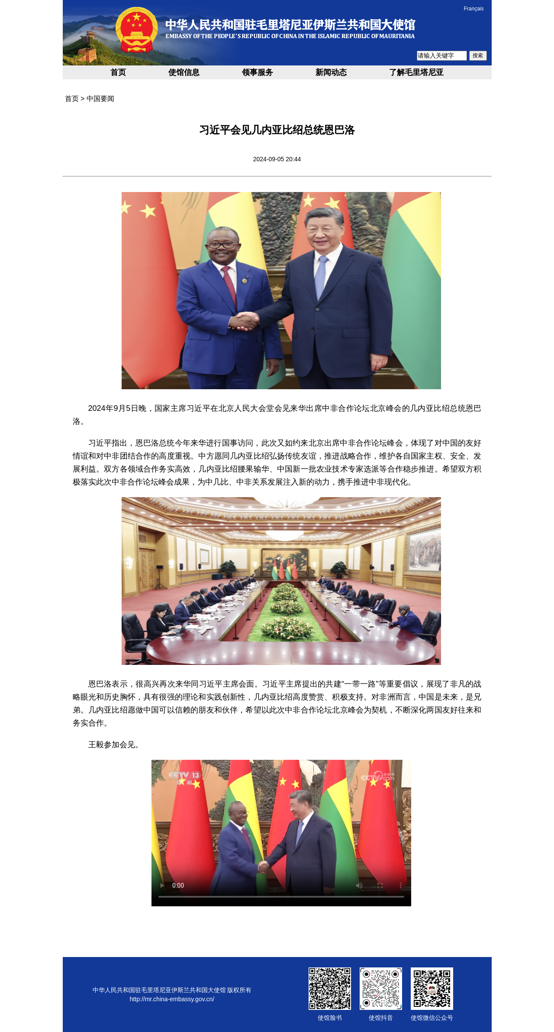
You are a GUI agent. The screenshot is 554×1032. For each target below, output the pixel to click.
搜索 (478, 55)
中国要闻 (100, 98)
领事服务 (257, 72)
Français (473, 9)
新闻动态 (331, 72)
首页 (118, 72)
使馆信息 (184, 72)
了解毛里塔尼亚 (416, 72)
